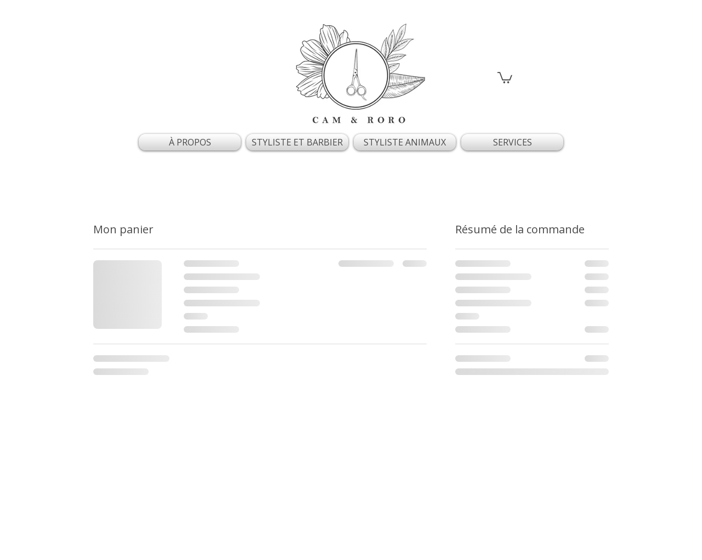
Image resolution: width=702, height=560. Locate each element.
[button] (504, 77)
